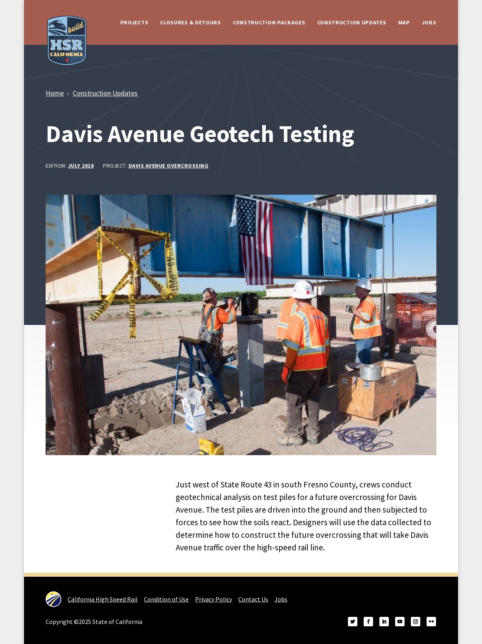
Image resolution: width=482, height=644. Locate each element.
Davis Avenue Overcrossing (169, 165)
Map (404, 22)
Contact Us (253, 599)
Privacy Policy (213, 599)
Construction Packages (269, 22)
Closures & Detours (190, 22)
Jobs (429, 22)
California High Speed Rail (92, 599)
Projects (134, 22)
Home (55, 93)
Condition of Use (166, 599)
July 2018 (81, 165)
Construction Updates (351, 22)
